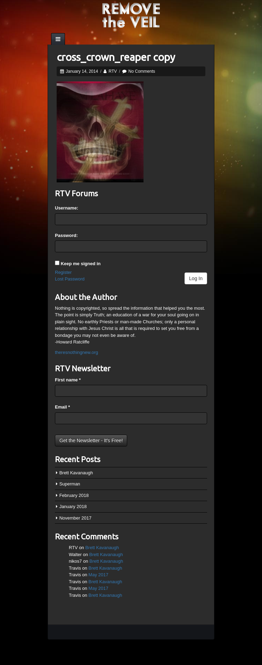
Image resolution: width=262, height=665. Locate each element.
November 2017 (75, 518)
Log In (196, 278)
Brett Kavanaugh (76, 472)
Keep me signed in (81, 263)
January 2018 (73, 506)
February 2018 (74, 495)
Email (62, 407)
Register (63, 272)
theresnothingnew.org (76, 352)
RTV (112, 71)
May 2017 (98, 574)
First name (68, 379)
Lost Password (69, 279)
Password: (66, 235)
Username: (66, 208)
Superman (69, 483)
